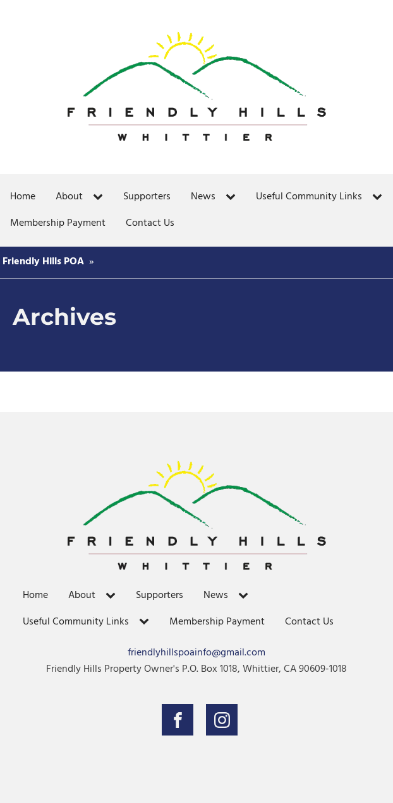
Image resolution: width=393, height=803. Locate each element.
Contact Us (150, 223)
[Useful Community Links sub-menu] (379, 197)
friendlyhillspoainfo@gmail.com (196, 653)
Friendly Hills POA (43, 262)
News (203, 197)
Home (22, 197)
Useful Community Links (309, 197)
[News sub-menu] (233, 197)
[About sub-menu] (100, 197)
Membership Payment (58, 223)
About (69, 197)
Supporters (147, 197)
